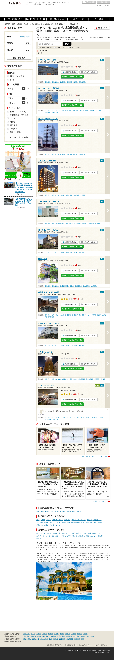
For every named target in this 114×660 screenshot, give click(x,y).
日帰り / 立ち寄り (17, 76)
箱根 (32, 636)
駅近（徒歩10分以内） (89, 522)
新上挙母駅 (68, 195)
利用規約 (100, 650)
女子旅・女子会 (60, 522)
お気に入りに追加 (89, 72)
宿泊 (38, 520)
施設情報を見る (70, 72)
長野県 (73, 634)
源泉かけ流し (15, 132)
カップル (39, 522)
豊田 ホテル (55, 82)
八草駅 (94, 315)
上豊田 (68, 511)
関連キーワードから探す (13, 641)
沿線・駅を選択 (19, 58)
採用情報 (107, 650)
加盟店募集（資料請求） (54, 645)
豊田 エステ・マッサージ (74, 417)
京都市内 (70, 639)
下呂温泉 (53, 636)
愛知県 (79, 634)
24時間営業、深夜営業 (19, 115)
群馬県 (50, 634)
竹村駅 (75, 252)
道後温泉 (69, 636)
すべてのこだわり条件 (19, 137)
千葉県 (39, 634)
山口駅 (104, 315)
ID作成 (107, 5)
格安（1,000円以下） (94, 520)
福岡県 (85, 634)
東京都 (56, 634)
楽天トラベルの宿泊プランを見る (72, 76)
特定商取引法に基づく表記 (88, 650)
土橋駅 (62, 195)
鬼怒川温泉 (90, 636)
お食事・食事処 (57, 520)
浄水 (63, 511)
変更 (27, 43)
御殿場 (55, 639)
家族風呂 (13, 129)
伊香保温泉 (61, 636)
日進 (42, 511)
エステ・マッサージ (79, 520)
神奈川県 (26, 634)
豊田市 (78, 511)
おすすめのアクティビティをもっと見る (95, 456)
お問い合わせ (105, 645)
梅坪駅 (75, 82)
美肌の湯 (39, 525)
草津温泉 (26, 636)
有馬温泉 (38, 636)
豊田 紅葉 (54, 110)
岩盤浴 (100, 522)
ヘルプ (96, 645)
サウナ (43, 520)
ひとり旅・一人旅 (73, 522)
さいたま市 (44, 639)
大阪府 (62, 634)
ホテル (48, 520)
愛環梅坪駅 (82, 82)
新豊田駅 (62, 82)
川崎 (29, 639)
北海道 (67, 634)
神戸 (82, 639)
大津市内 (77, 639)
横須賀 (34, 639)
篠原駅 (99, 315)
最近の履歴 (103, 2)
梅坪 (73, 511)
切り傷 (52, 525)
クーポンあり (61, 47)
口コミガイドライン (85, 645)
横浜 (24, 639)
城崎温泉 (45, 636)
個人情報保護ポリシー (71, 650)
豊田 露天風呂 (64, 286)
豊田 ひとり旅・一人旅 (58, 417)
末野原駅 (81, 345)
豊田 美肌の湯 (76, 315)
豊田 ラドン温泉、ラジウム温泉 (54, 315)
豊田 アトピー (86, 315)
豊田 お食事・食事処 (65, 110)
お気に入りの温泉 (89, 2)
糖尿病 (46, 525)
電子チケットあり (46, 47)
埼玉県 (33, 634)
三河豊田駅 (78, 286)
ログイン (100, 5)
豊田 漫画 (86, 417)
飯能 (50, 639)
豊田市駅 (69, 82)
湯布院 (83, 636)
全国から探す (25, 37)
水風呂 (46, 522)
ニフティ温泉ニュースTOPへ (98, 501)
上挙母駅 (83, 195)
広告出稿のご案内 (70, 645)
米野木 (47, 511)
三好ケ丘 (58, 511)
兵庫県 (44, 634)
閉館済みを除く (75, 47)
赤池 (38, 511)
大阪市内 (62, 639)
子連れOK (99, 536)
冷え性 (52, 522)
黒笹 (52, 511)
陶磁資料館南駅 (49, 317)
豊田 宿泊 (47, 82)
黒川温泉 (76, 636)
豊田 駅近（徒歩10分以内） (81, 110)
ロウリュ (58, 525)
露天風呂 (67, 520)
